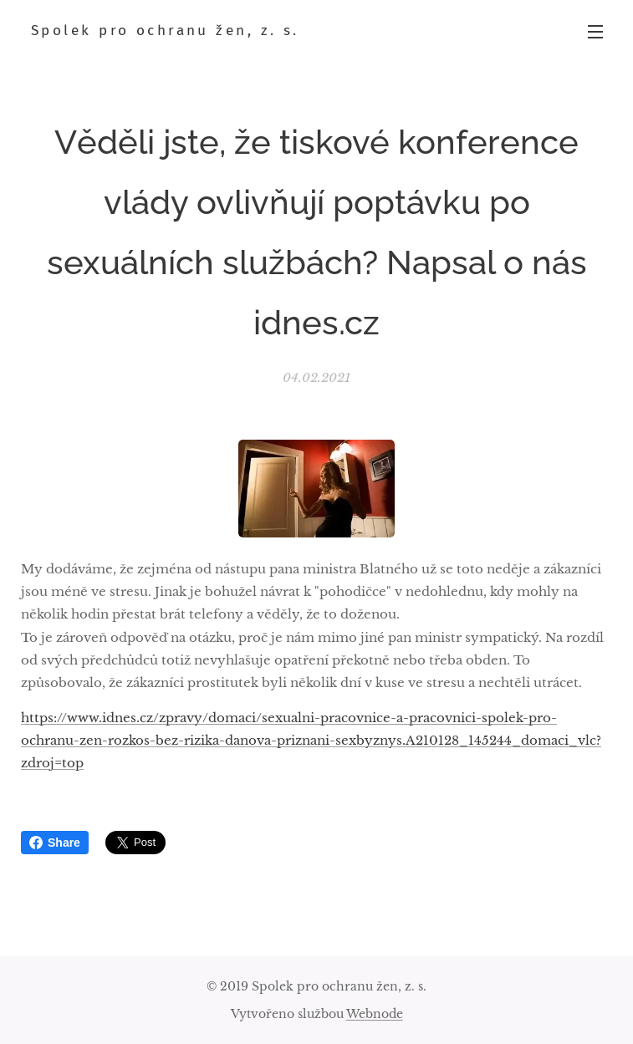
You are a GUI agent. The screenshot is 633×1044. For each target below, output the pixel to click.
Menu (595, 32)
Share (54, 842)
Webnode (374, 1013)
